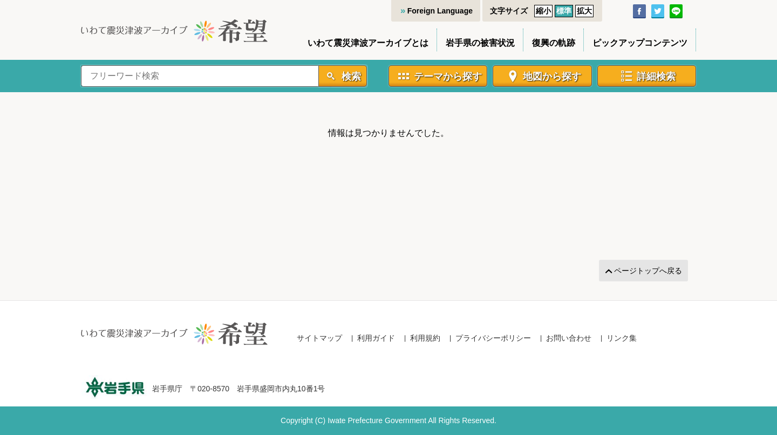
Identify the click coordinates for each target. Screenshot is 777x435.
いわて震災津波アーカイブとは (368, 42)
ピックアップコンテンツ (639, 42)
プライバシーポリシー (493, 338)
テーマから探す (448, 76)
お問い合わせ (568, 338)
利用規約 (425, 338)
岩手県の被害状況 (480, 42)
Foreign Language (440, 10)
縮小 (543, 10)
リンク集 (621, 338)
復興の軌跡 (553, 42)
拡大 (584, 10)
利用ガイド (376, 338)
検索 (350, 76)
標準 (563, 10)
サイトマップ (319, 338)
